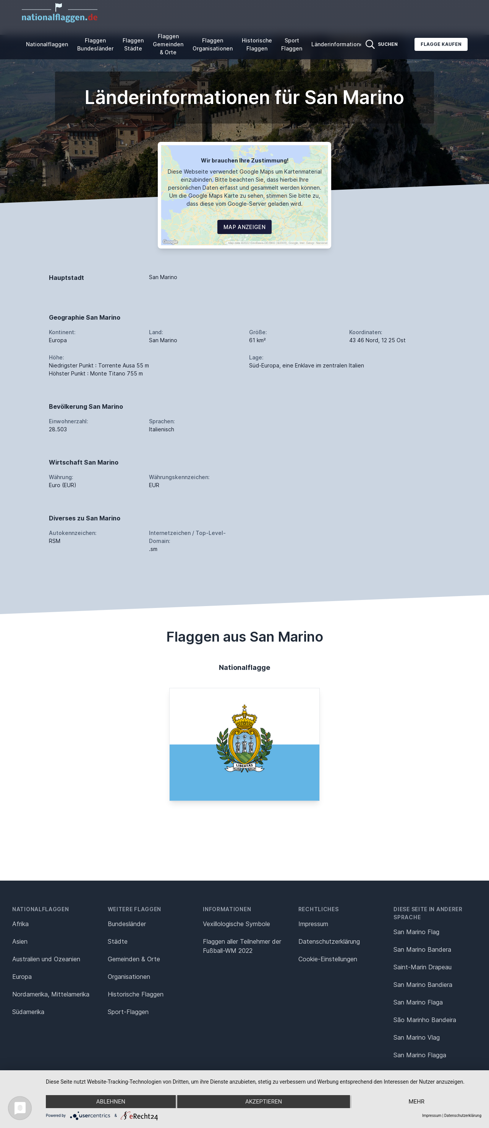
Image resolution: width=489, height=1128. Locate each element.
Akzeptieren (263, 1101)
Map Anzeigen (244, 227)
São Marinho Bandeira (424, 1020)
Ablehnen (110, 1101)
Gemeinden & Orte (134, 959)
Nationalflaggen (47, 44)
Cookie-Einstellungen (327, 959)
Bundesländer (127, 924)
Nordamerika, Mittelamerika (50, 994)
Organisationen (129, 976)
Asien (20, 941)
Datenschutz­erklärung (329, 941)
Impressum (313, 924)
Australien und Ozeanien (46, 959)
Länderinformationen (338, 44)
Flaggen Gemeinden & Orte (168, 44)
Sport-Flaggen (128, 1012)
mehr (416, 1101)
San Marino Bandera (422, 949)
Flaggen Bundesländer (95, 44)
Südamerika (28, 1012)
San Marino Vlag (416, 1037)
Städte (118, 941)
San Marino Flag (416, 932)
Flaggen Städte (133, 44)
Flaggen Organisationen (213, 44)
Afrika (20, 924)
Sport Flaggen (291, 44)
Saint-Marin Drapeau (422, 967)
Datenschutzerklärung (462, 1115)
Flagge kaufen (441, 44)
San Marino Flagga (419, 1055)
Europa (22, 976)
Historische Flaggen (257, 44)
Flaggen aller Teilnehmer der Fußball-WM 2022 (242, 946)
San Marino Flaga (418, 1002)
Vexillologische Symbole (236, 924)
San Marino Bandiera (422, 984)
